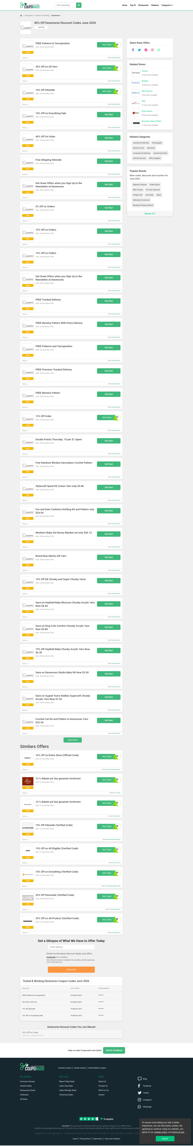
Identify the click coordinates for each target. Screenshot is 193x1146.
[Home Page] (22, 15)
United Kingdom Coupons (97, 1068)
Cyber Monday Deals (68, 1091)
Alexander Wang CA (114, 839)
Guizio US (117, 862)
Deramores (56, 15)
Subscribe (71, 970)
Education (151, 148)
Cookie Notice (97, 1139)
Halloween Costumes (141, 200)
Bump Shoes (147, 111)
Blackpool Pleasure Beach (143, 205)
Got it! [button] (165, 1139)
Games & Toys (138, 148)
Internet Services (139, 158)
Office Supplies (155, 158)
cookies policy (161, 1132)
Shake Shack (155, 185)
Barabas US (116, 932)
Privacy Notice (85, 1139)
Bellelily (145, 81)
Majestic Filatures (140, 185)
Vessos (145, 71)
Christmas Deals (66, 1095)
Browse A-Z (150, 213)
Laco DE (117, 793)
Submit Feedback (114, 1051)
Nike (144, 101)
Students (155, 5)
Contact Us (103, 1086)
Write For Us (104, 1091)
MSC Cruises (138, 190)
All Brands (24, 1095)
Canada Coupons (80, 1068)
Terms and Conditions (112, 1139)
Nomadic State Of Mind (151, 121)
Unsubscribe (51, 957)
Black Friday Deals (67, 1082)
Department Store (160, 153)
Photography (157, 143)
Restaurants (143, 5)
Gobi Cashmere (115, 909)
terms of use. (178, 1132)
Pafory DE (117, 816)
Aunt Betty (149, 195)
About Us (102, 1082)
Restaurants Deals (27, 1091)
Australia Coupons (65, 1068)
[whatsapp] (158, 50)
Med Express (147, 91)
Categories (166, 5)
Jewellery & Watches (141, 143)
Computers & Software (141, 153)
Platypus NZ (137, 195)
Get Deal (109, 114)
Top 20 (133, 5)
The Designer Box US (114, 769)
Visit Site (41, 27)
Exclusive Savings (27, 1082)
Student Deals (26, 1086)
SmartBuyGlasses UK (114, 886)
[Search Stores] (78, 5)
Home (124, 5)
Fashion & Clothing (42, 15)
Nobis (159, 195)
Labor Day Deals (66, 1086)
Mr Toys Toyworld (153, 190)
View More (73, 740)
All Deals (23, 1100)
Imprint (101, 1095)
